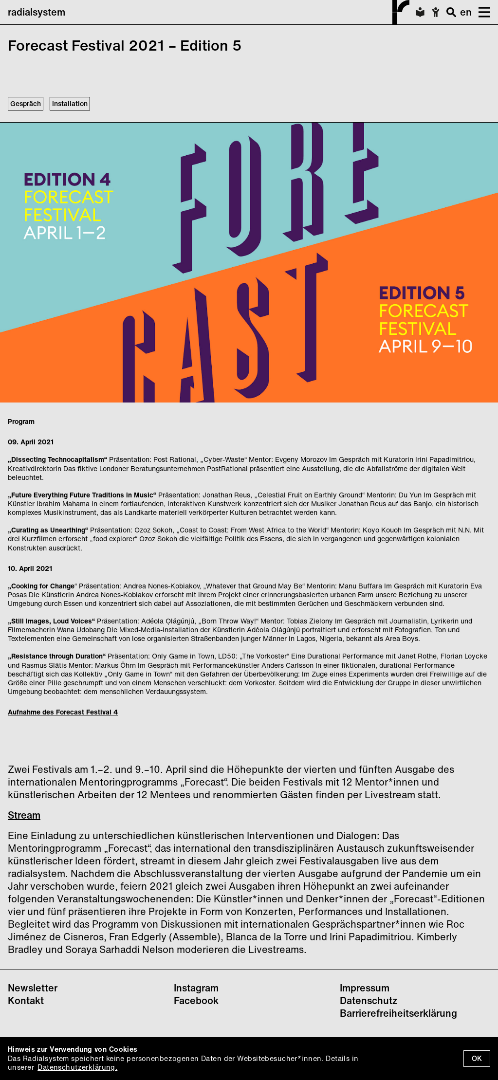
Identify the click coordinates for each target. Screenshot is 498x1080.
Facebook (196, 1000)
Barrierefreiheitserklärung (398, 1013)
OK (477, 1058)
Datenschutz (368, 1000)
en (466, 12)
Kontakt (26, 1000)
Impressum (364, 988)
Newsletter (32, 988)
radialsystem (208, 12)
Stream (24, 815)
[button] (481, 12)
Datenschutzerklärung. (77, 1067)
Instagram (196, 988)
